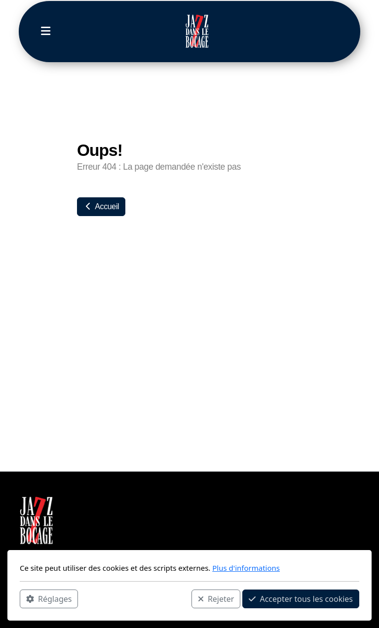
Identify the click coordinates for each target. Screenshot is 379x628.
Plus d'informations (246, 568)
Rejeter (216, 598)
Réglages (49, 598)
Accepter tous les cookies (301, 598)
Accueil (101, 206)
